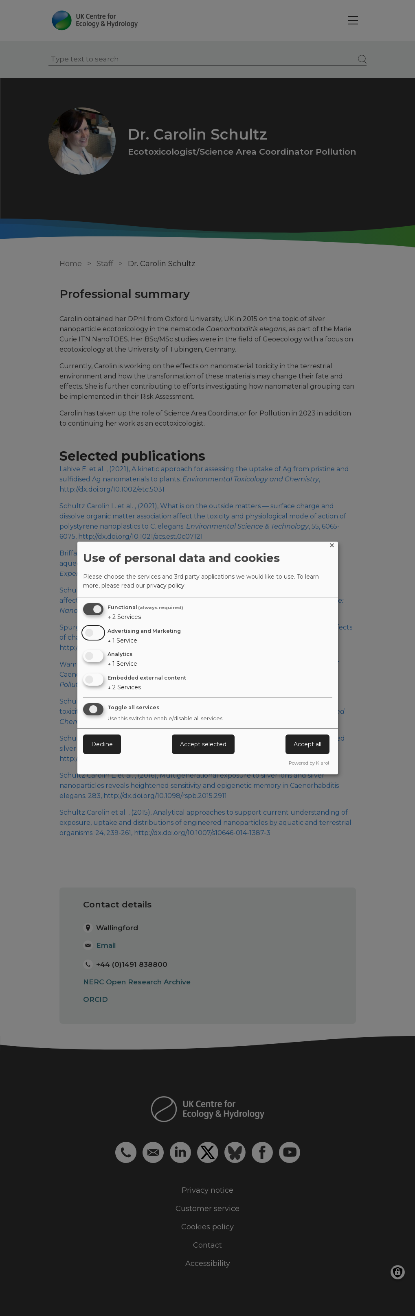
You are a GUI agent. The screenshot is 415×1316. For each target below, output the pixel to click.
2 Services (124, 617)
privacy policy (165, 585)
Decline (102, 744)
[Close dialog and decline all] (332, 547)
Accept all (307, 744)
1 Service (122, 640)
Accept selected (203, 744)
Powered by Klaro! (309, 763)
